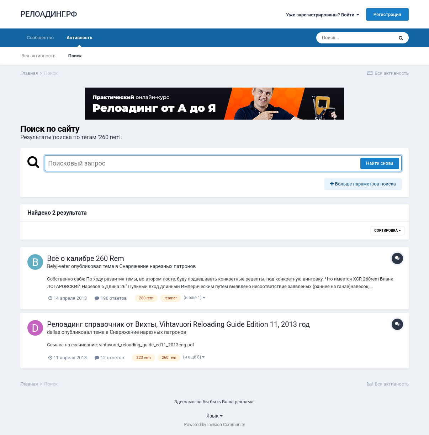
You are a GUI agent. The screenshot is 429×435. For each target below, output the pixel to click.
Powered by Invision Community (214, 424)
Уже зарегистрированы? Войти (323, 14)
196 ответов (111, 298)
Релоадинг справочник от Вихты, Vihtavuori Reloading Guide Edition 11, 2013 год (178, 324)
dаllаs (53, 332)
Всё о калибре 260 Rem (85, 258)
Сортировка (387, 230)
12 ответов (109, 357)
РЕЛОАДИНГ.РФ (48, 14)
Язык (214, 416)
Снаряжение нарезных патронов (158, 266)
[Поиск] (354, 37)
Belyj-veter (58, 266)
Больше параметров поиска (363, 184)
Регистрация (387, 14)
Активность (79, 41)
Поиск (75, 55)
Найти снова (379, 163)
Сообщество (40, 37)
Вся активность (38, 55)
